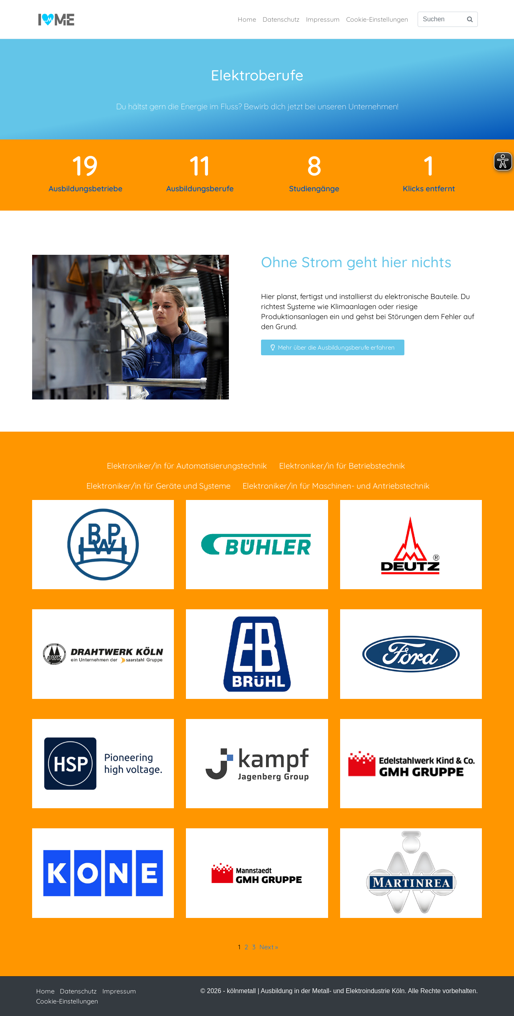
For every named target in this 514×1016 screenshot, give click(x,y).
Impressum (323, 19)
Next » (268, 947)
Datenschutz (281, 19)
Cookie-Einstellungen (377, 19)
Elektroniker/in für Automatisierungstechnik (187, 466)
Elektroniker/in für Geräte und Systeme (158, 486)
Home (247, 19)
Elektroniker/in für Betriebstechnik (342, 466)
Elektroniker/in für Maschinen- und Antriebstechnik (336, 486)
